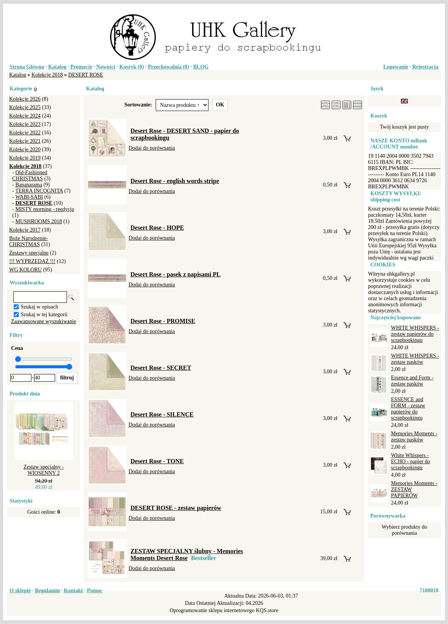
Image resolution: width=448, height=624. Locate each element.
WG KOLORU (25, 270)
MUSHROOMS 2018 (38, 221)
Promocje (81, 67)
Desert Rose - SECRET (160, 367)
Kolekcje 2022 (25, 133)
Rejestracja (425, 67)
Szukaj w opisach (39, 307)
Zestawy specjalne (29, 253)
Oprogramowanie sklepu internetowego (212, 610)
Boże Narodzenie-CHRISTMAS (28, 241)
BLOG (201, 67)
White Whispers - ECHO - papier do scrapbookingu (410, 461)
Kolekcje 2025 (25, 107)
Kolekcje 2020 (25, 149)
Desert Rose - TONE (157, 461)
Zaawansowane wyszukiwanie (43, 321)
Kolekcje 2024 (25, 116)
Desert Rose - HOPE (157, 227)
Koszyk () (131, 67)
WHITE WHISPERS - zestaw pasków (415, 359)
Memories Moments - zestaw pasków (414, 437)
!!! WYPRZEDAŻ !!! (32, 261)
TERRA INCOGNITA (39, 191)
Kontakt (73, 590)
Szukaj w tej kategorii (44, 314)
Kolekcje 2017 (25, 230)
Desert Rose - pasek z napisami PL (175, 274)
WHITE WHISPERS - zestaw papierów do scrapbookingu (415, 334)
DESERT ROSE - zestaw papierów (175, 508)
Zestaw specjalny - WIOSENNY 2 (44, 470)
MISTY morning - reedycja (44, 209)
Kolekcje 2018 (47, 75)
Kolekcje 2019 (25, 158)
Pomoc (94, 590)
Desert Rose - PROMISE (162, 321)
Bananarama (28, 185)
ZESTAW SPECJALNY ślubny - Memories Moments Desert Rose (186, 554)
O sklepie (20, 590)
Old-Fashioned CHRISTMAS (29, 175)
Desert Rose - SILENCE (162, 414)
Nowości (106, 67)
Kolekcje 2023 (25, 124)
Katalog (57, 67)
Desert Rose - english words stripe (174, 181)
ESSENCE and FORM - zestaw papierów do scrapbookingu (408, 409)
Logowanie (395, 67)
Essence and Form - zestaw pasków (412, 381)
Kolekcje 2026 (25, 99)
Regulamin (47, 590)
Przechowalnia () (168, 67)
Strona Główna (27, 67)
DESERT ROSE (85, 75)
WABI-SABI (29, 197)
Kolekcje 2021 (25, 141)
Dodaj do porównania (152, 148)
